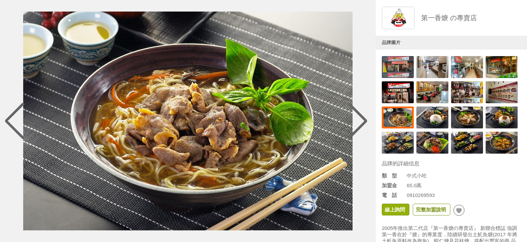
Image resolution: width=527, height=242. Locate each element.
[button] (358, 121)
